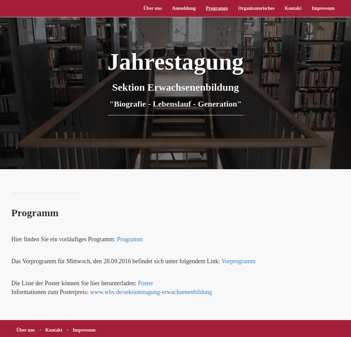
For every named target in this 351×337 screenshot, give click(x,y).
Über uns (152, 8)
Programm (217, 8)
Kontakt (293, 8)
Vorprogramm (238, 261)
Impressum (323, 8)
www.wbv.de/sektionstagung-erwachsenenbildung (151, 292)
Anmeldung (184, 8)
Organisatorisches (256, 8)
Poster (145, 283)
